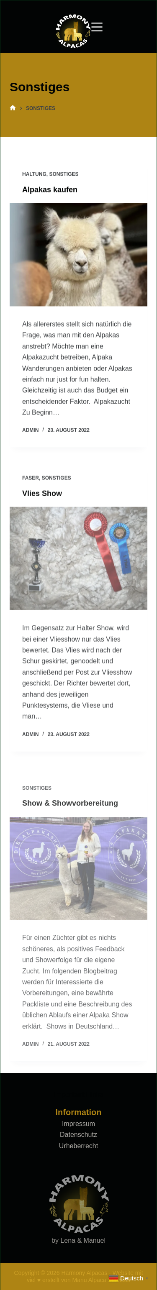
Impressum (78, 1123)
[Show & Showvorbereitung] (78, 879)
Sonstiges (63, 174)
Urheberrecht (78, 1145)
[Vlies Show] (78, 560)
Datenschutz (78, 1134)
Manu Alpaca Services (101, 1280)
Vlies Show (42, 495)
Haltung (34, 174)
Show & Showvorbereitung (70, 814)
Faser (30, 480)
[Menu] (97, 27)
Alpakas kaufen (49, 190)
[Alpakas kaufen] (78, 255)
